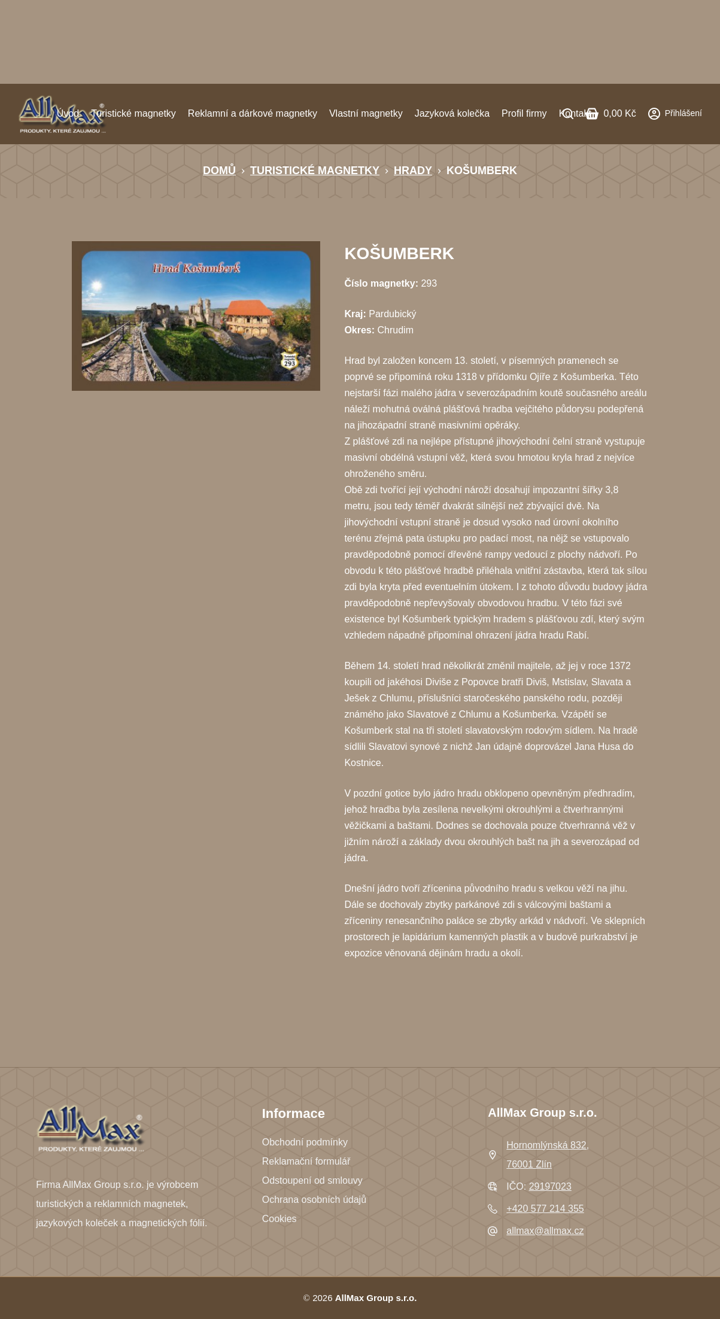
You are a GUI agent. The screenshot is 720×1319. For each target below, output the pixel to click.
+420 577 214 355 (545, 1208)
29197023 (550, 1186)
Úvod (68, 113)
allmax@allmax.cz (545, 1231)
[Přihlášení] (675, 113)
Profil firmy (524, 113)
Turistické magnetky (133, 113)
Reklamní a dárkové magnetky (252, 113)
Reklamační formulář (306, 1161)
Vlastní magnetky (366, 113)
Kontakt (575, 113)
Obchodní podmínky (305, 1142)
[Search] (568, 113)
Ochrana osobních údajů (314, 1200)
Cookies (279, 1219)
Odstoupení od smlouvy (312, 1180)
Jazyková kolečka (452, 113)
